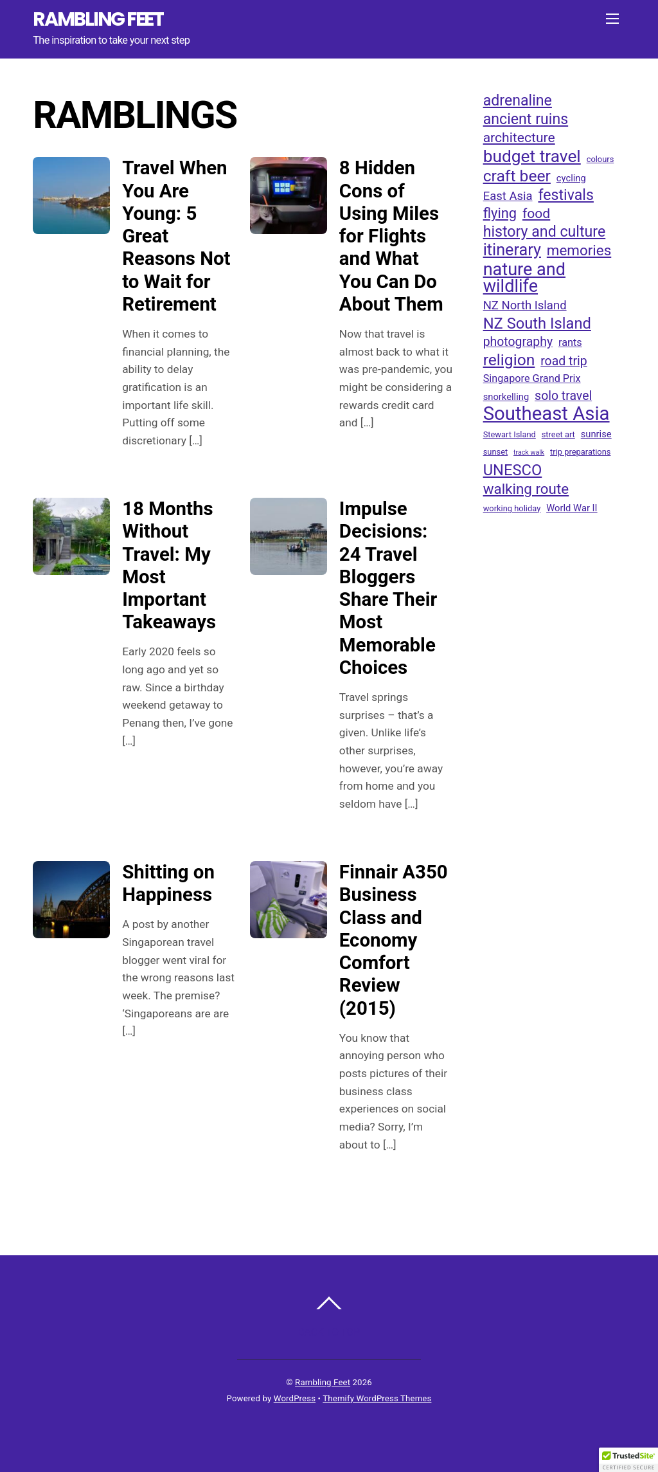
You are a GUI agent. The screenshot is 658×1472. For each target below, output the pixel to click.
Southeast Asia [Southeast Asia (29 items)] (546, 413)
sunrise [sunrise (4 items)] (596, 434)
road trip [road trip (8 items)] (563, 361)
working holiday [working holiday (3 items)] (512, 508)
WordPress (295, 1398)
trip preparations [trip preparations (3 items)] (580, 452)
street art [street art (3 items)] (558, 434)
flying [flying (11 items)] (500, 213)
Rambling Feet (322, 1382)
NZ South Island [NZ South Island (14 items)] (537, 323)
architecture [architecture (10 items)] (519, 137)
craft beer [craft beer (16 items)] (517, 176)
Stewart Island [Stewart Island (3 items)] (509, 434)
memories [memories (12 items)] (579, 250)
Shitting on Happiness (168, 883)
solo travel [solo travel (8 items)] (563, 395)
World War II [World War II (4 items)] (571, 508)
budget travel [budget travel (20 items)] (532, 156)
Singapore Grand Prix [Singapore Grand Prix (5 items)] (532, 378)
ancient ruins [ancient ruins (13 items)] (526, 119)
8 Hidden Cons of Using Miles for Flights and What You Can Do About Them (391, 236)
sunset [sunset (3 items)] (495, 452)
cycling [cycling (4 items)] (571, 178)
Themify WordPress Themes (377, 1398)
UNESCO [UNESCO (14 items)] (512, 470)
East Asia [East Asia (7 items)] (508, 196)
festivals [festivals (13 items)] (565, 195)
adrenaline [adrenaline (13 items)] (517, 101)
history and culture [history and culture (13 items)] (544, 232)
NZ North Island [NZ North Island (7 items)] (525, 305)
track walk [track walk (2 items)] (528, 452)
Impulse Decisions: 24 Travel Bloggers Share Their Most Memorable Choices (388, 588)
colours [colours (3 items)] (600, 159)
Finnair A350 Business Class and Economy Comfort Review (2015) (393, 940)
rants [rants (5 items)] (570, 342)
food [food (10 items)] (536, 213)
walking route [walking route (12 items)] (526, 488)
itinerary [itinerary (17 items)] (512, 250)
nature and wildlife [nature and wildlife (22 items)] (524, 278)
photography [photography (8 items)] (518, 341)
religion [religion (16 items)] (509, 360)
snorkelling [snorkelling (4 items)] (506, 397)
